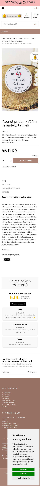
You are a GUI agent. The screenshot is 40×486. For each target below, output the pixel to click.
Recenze (5, 192)
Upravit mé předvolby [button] (23, 478)
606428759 (34, 8)
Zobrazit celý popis (8, 142)
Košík (35, 16)
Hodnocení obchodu (9, 405)
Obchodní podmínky (9, 423)
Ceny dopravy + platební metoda (13, 417)
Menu (6, 31)
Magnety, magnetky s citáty (12, 41)
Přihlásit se (32, 372)
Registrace (6, 397)
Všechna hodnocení (18, 304)
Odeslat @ (6, 185)
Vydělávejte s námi (8, 401)
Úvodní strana (7, 393)
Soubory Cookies (8, 403)
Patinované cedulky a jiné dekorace (20, 39)
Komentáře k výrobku (11, 188)
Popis (4, 181)
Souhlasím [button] (23, 469)
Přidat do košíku (25, 161)
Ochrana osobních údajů (10, 425)
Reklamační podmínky (9, 427)
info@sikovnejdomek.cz (37, 8)
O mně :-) (5, 421)
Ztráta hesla (6, 399)
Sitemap (5, 407)
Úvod (3, 39)
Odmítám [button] (23, 474)
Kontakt (4, 419)
